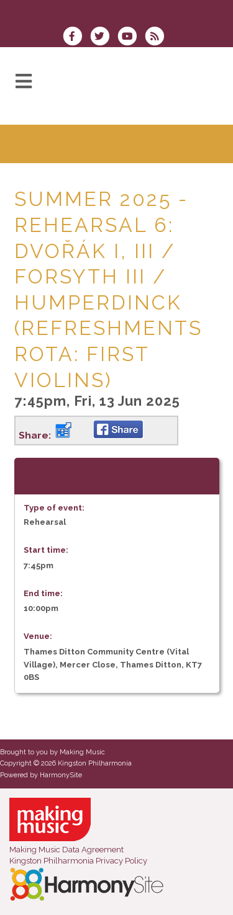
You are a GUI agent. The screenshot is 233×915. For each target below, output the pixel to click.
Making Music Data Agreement (66, 849)
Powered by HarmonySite (41, 775)
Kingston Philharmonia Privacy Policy (78, 860)
